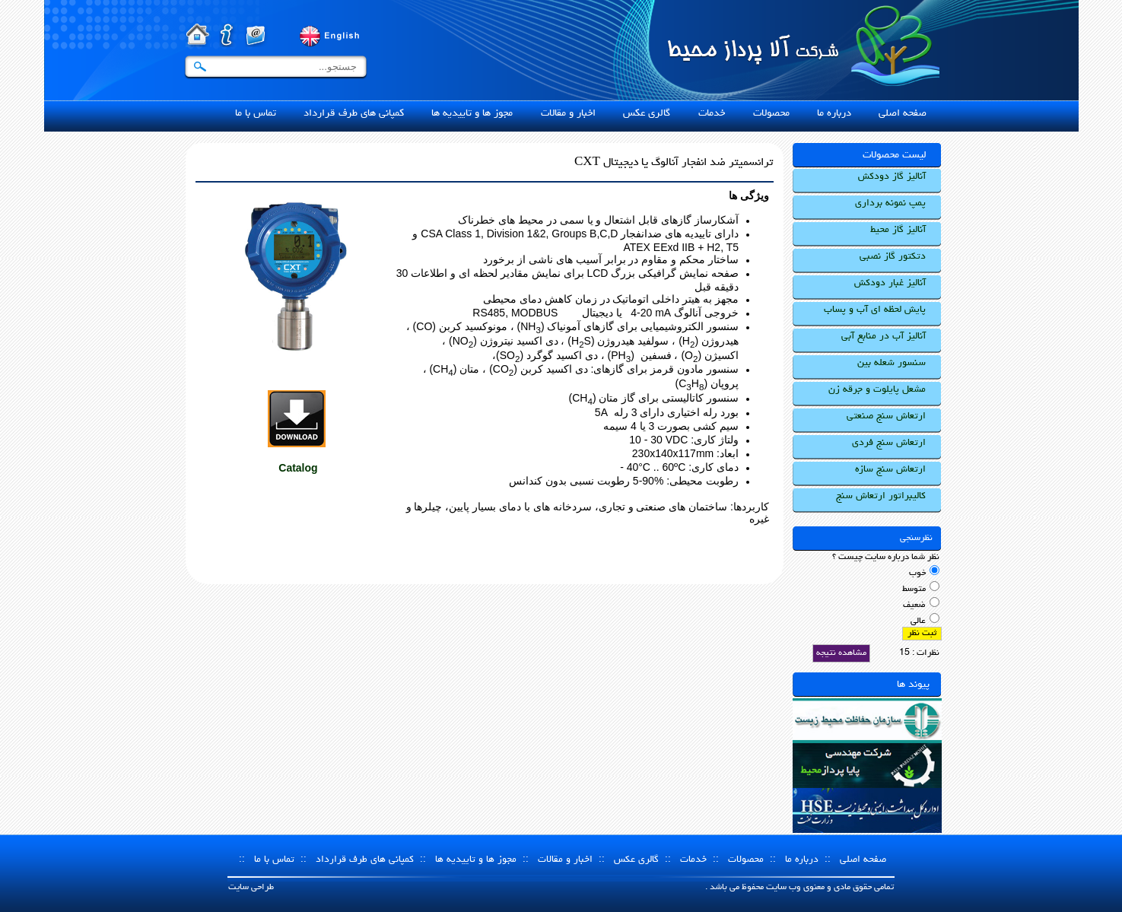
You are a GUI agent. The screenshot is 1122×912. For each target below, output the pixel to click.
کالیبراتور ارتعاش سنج (881, 496)
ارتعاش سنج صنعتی (886, 416)
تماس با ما (274, 860)
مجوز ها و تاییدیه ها (476, 860)
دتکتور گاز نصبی (893, 256)
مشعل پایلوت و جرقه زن (877, 390)
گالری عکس (636, 860)
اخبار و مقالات (565, 860)
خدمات (693, 860)
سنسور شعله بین (891, 363)
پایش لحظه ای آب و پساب (875, 310)
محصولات (746, 860)
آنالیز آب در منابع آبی (883, 336)
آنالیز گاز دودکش (892, 177)
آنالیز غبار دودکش (890, 283)
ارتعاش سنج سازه (890, 469)
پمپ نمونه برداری (890, 203)
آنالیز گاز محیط (898, 230)
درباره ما (801, 860)
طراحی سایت (251, 887)
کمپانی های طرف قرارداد (365, 860)
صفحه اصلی (863, 860)
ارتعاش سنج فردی (889, 443)
